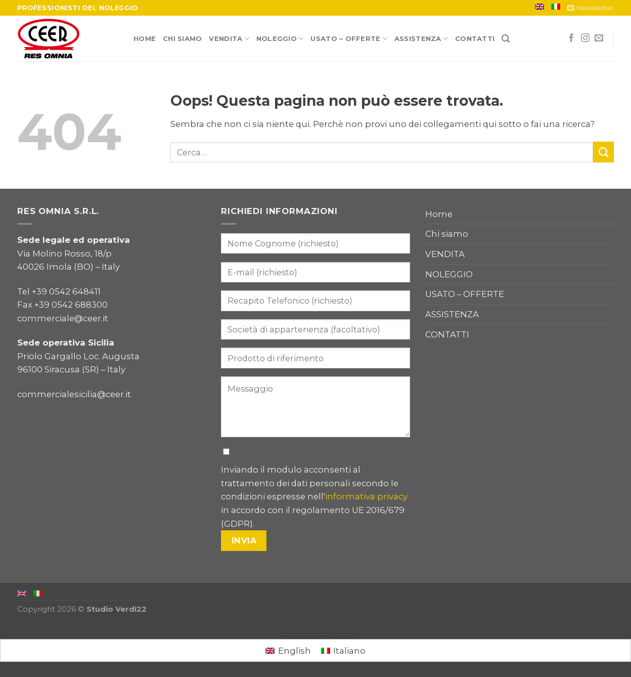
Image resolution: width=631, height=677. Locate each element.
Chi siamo (182, 38)
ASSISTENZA (421, 39)
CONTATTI (474, 38)
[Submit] (603, 152)
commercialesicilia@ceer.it (74, 394)
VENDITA (229, 39)
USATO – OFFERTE (348, 39)
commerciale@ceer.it (62, 318)
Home (144, 38)
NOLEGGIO (280, 39)
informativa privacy (366, 496)
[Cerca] (506, 39)
